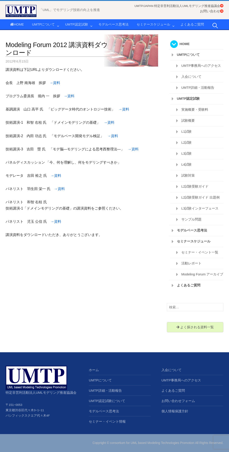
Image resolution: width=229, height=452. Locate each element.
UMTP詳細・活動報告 (197, 87)
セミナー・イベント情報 (107, 421)
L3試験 (186, 153)
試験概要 (188, 120)
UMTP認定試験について (107, 401)
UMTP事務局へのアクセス (201, 65)
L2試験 (186, 142)
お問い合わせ (211, 11)
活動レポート (191, 263)
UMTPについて (43, 24)
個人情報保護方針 (174, 411)
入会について (191, 76)
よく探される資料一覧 (195, 327)
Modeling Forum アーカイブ (202, 274)
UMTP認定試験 (76, 24)
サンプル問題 (191, 219)
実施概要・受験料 (194, 109)
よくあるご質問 (192, 24)
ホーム (94, 370)
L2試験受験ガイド (195, 186)
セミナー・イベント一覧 (199, 252)
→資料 (54, 83)
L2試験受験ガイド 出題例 (200, 197)
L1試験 (186, 131)
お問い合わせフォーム (178, 401)
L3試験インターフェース (200, 208)
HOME (17, 24)
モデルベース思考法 (113, 24)
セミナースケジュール (153, 24)
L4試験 (186, 164)
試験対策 (188, 175)
